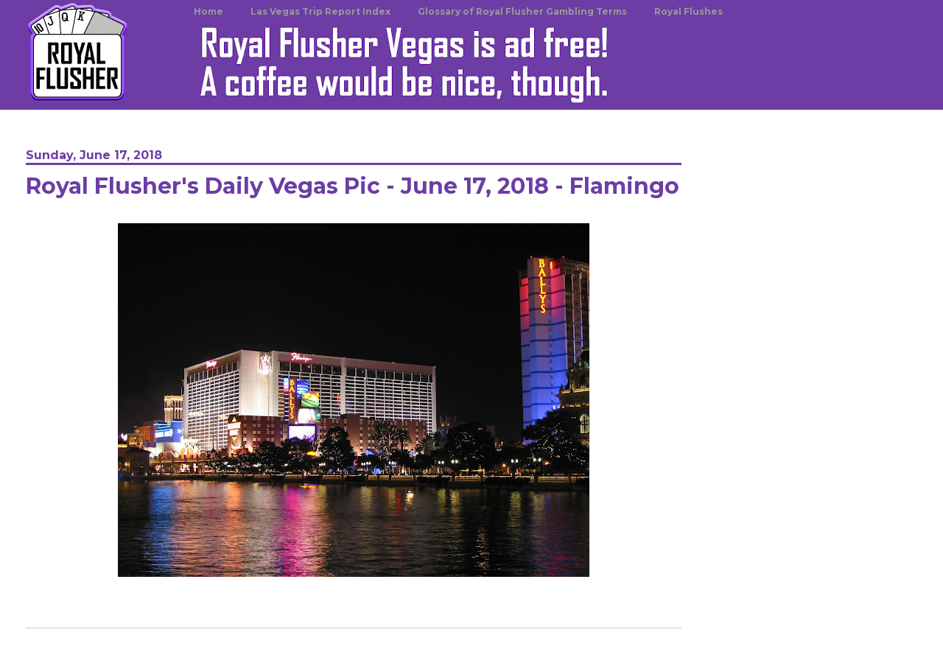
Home (208, 11)
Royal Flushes (688, 11)
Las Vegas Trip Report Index (320, 11)
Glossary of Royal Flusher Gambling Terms (522, 11)
